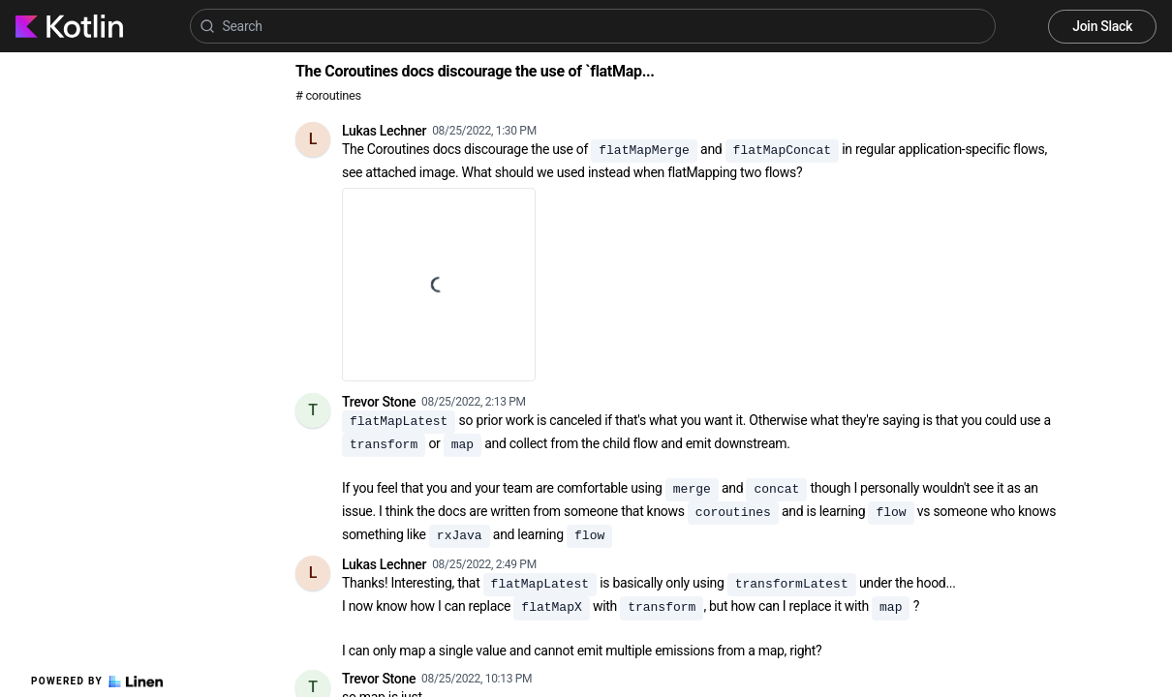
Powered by (97, 681)
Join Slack (1102, 26)
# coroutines (328, 95)
